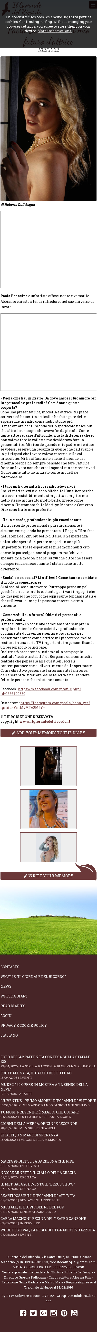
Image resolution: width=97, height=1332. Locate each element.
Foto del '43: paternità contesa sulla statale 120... (48, 1061)
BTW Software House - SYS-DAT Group (36, 1295)
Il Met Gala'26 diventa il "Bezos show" (48, 1186)
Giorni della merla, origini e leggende (48, 1125)
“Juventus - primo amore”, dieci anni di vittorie (48, 1102)
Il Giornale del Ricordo (22, 1257)
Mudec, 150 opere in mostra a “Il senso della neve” (48, 1089)
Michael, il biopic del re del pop (48, 1209)
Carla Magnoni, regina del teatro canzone (48, 1220)
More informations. (55, 31)
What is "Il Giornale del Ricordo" (33, 976)
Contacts (9, 967)
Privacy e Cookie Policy (23, 1025)
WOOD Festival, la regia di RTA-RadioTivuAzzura (48, 1232)
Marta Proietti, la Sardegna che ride (48, 1163)
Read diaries (12, 1006)
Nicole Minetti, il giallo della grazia (48, 1174)
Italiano (9, 1035)
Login (6, 1015)
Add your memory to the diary (48, 732)
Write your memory (48, 875)
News (5, 986)
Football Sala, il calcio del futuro (48, 1075)
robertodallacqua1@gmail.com (72, 1262)
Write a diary (14, 996)
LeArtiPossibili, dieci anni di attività (48, 1197)
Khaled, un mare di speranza (48, 1137)
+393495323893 (36, 1262)
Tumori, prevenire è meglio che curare (48, 1114)
